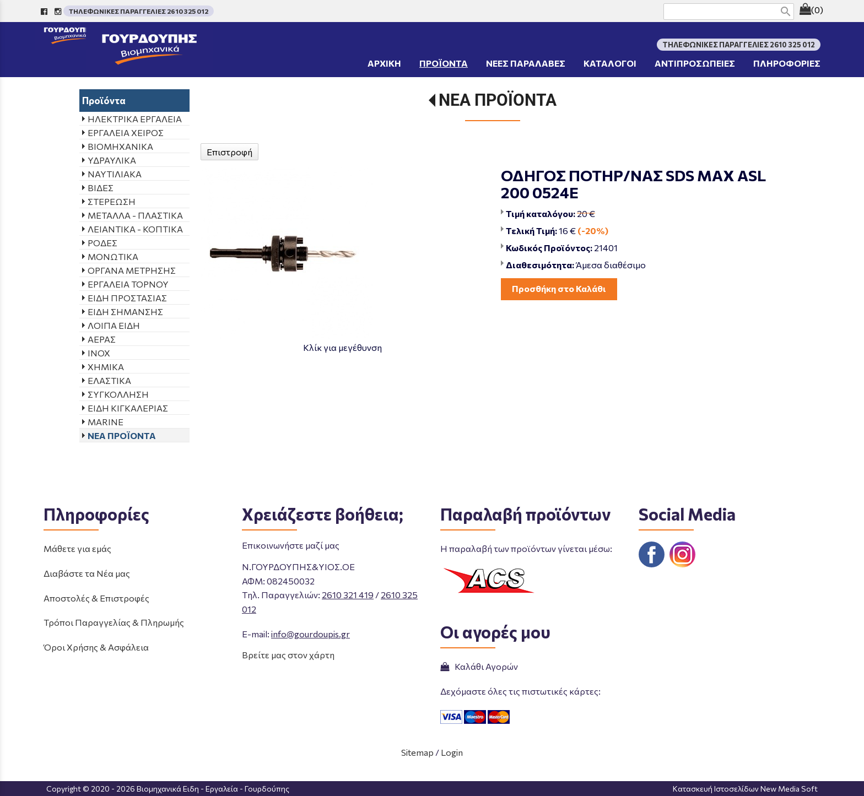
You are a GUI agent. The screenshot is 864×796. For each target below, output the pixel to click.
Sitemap (417, 752)
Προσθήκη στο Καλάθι (559, 288)
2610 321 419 (348, 594)
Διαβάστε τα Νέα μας (87, 573)
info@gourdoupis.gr (310, 634)
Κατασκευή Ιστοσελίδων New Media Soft (745, 788)
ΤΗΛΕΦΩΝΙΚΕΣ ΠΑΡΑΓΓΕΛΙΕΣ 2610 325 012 (138, 11)
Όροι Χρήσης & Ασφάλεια (96, 647)
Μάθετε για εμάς (77, 548)
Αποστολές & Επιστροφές (96, 598)
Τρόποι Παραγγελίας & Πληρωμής (114, 622)
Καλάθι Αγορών (479, 666)
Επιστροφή (229, 152)
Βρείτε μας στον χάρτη (288, 654)
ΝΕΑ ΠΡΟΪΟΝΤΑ (498, 100)
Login (452, 752)
